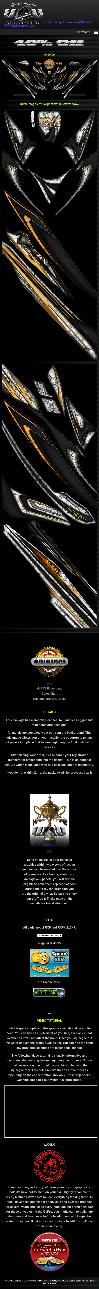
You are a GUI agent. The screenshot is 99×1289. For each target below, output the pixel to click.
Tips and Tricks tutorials (49, 698)
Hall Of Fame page (49, 688)
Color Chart (50, 693)
